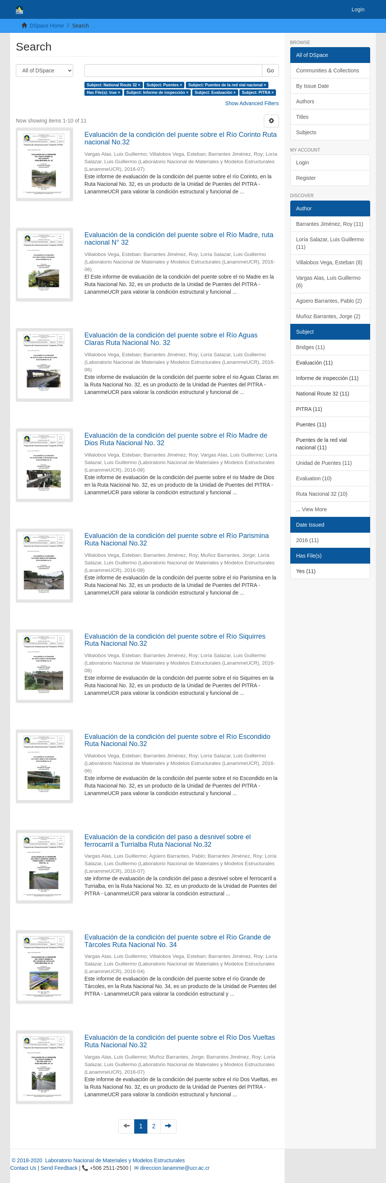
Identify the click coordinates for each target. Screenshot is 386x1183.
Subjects (306, 132)
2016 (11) (307, 540)
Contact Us (23, 1168)
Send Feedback (59, 1168)
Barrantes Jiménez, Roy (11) (329, 224)
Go (270, 70)
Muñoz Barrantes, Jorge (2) (328, 316)
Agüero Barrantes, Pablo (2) (329, 301)
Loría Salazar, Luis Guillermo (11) (330, 243)
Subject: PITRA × (258, 92)
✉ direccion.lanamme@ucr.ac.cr (171, 1168)
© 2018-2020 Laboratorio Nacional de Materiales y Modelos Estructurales (97, 1160)
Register (306, 178)
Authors (305, 101)
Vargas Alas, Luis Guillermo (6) (328, 281)
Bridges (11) (310, 347)
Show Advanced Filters (252, 103)
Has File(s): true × (103, 92)
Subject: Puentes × (164, 85)
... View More (311, 509)
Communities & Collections (327, 70)
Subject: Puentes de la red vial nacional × (227, 85)
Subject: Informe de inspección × (157, 92)
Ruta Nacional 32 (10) (322, 494)
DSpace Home (47, 26)
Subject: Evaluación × (215, 92)
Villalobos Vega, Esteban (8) (329, 262)
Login (302, 162)
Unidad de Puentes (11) (324, 463)
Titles (302, 117)
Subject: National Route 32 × (113, 85)
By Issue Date (312, 86)
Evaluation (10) (314, 478)
